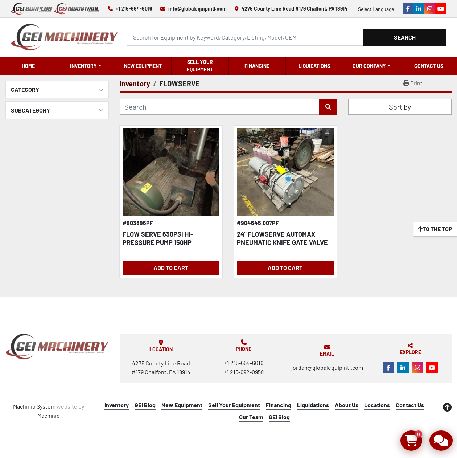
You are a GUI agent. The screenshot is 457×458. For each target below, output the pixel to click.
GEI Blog (145, 404)
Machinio (48, 415)
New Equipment (143, 66)
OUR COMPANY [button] (369, 66)
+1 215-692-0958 (244, 371)
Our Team (251, 416)
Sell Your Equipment (200, 66)
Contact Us (428, 66)
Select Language (376, 9)
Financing (257, 66)
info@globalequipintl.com (197, 8)
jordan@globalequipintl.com (327, 367)
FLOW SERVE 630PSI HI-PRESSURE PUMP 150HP (158, 238)
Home (28, 66)
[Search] (245, 37)
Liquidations (314, 66)
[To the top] (435, 229)
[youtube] (440, 8)
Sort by (400, 106)
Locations (377, 404)
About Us (346, 404)
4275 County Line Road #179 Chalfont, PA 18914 (294, 8)
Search (405, 37)
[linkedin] (418, 8)
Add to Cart (170, 267)
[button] (85, 66)
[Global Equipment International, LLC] (57, 347)
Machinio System (34, 406)
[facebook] (408, 8)
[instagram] (429, 8)
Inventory (83, 66)
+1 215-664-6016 (134, 8)
